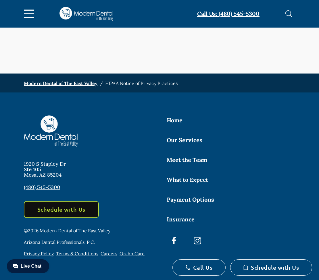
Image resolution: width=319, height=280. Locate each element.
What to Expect (187, 179)
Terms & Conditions (77, 253)
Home (174, 120)
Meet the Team (187, 159)
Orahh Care (132, 253)
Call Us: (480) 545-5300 (228, 13)
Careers (109, 253)
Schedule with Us (61, 209)
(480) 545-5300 (42, 187)
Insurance (181, 219)
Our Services (184, 140)
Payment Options (190, 199)
